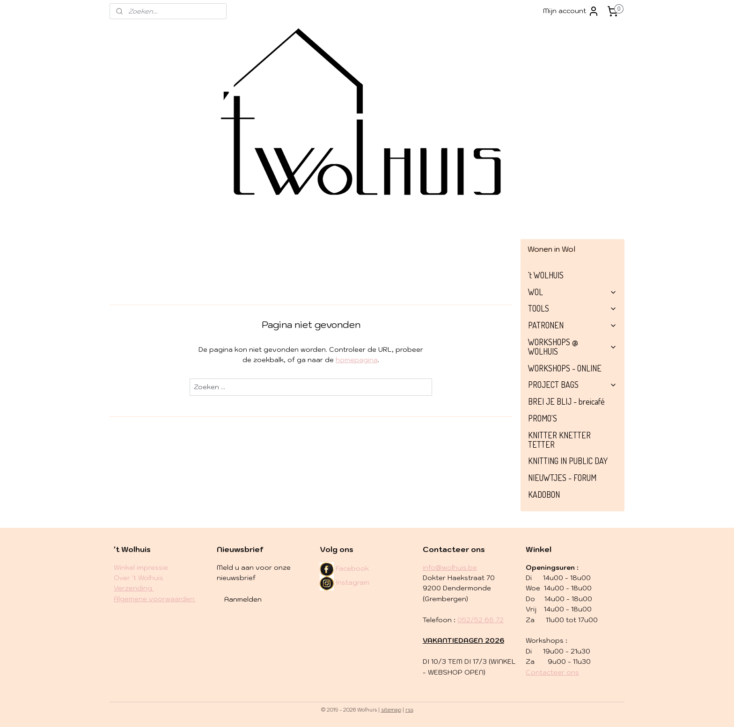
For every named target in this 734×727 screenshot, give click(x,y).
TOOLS (572, 308)
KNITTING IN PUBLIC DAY (568, 461)
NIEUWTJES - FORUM (562, 478)
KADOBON (544, 494)
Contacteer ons (552, 672)
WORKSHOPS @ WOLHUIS (572, 346)
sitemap (391, 709)
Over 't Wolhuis (138, 578)
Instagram (344, 582)
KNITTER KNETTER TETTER (559, 440)
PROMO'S (542, 418)
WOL (572, 292)
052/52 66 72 (480, 620)
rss (409, 709)
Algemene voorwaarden (155, 599)
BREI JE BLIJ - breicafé (566, 401)
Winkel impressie (141, 567)
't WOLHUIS (546, 275)
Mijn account (571, 11)
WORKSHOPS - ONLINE (565, 368)
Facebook (352, 568)
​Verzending (134, 588)
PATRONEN (572, 325)
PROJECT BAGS (572, 384)
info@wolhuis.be (450, 567)
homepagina (357, 360)
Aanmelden (243, 599)
